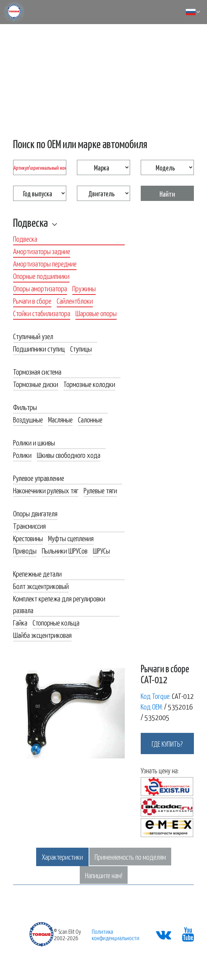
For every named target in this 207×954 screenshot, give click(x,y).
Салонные (90, 419)
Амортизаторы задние (41, 251)
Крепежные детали (37, 573)
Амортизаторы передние (45, 263)
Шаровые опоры (96, 313)
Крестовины (28, 538)
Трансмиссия (29, 525)
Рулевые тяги (100, 490)
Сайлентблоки (75, 300)
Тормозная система (37, 371)
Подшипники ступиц (39, 348)
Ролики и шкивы (34, 442)
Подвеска (30, 222)
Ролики (22, 454)
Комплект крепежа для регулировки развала (59, 604)
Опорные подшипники (41, 275)
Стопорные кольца (56, 622)
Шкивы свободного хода (68, 454)
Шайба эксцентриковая (42, 634)
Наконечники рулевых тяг (45, 490)
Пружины (84, 288)
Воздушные (28, 419)
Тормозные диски (35, 383)
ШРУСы (101, 550)
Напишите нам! (103, 875)
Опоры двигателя (35, 513)
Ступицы (81, 348)
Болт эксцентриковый (41, 585)
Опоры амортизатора (40, 288)
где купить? (167, 743)
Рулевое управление (38, 477)
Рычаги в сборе (32, 300)
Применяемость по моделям (130, 856)
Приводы (25, 550)
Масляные (60, 419)
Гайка (20, 622)
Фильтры (25, 406)
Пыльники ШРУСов (65, 550)
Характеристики (62, 856)
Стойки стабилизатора (41, 313)
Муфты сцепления (71, 538)
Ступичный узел (33, 336)
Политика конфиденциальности (115, 934)
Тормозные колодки (89, 383)
